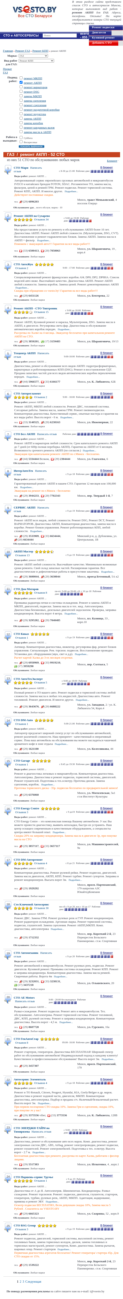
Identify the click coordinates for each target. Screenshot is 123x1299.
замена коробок (33, 123)
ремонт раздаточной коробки (41, 109)
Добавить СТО (102, 42)
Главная (8, 50)
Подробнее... (71, 191)
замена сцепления (35, 100)
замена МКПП (33, 96)
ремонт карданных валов (39, 127)
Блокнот (112, 160)
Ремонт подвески (103, 27)
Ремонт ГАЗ (22, 50)
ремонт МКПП (33, 78)
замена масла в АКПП (37, 132)
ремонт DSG (31, 91)
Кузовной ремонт (103, 37)
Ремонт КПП (40, 50)
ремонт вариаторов (35, 87)
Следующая (33, 1281)
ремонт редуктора (35, 114)
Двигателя (99, 32)
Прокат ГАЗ (7, 70)
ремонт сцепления (35, 105)
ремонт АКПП (33, 82)
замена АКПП (32, 118)
